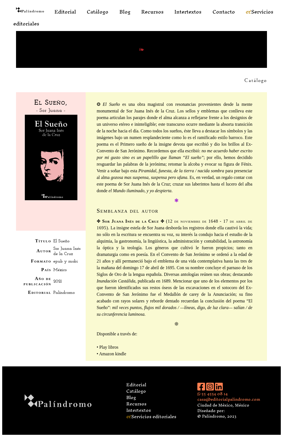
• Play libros (108, 347)
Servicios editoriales (151, 416)
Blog (124, 11)
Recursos (152, 11)
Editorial (65, 11)
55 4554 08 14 (212, 393)
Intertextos (187, 11)
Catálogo (97, 11)
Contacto (224, 11)
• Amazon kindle (111, 353)
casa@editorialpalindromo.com (228, 399)
